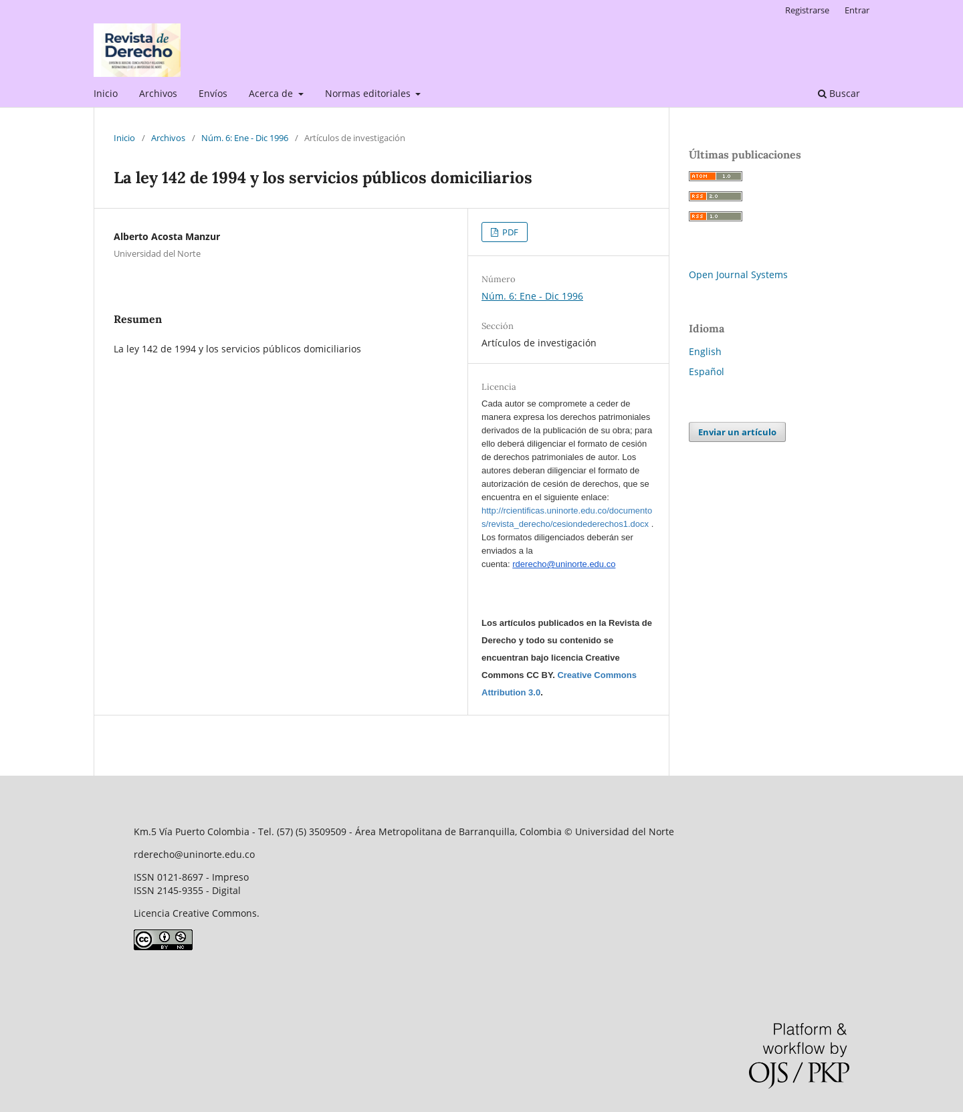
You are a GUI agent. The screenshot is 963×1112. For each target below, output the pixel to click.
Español (706, 371)
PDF (509, 232)
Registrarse (807, 10)
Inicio (106, 93)
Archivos (158, 93)
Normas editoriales (369, 93)
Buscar (839, 93)
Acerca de (272, 93)
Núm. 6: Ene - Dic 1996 (244, 138)
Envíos (213, 93)
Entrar (857, 10)
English (705, 351)
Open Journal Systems (738, 274)
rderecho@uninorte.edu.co (563, 564)
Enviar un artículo (737, 432)
